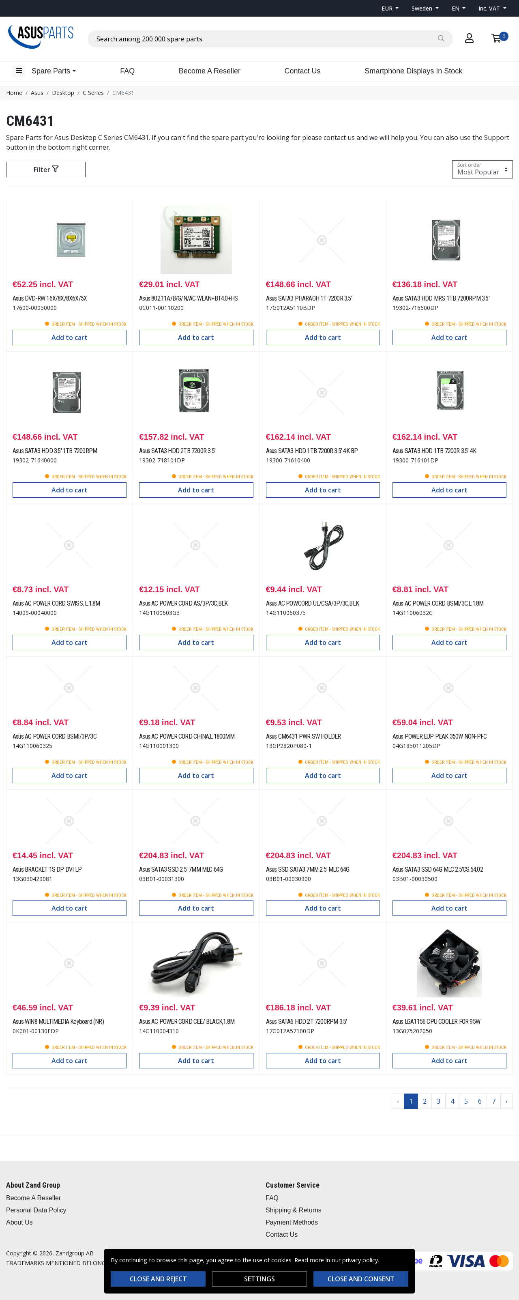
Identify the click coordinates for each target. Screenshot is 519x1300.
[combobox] (270, 39)
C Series (93, 93)
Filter (46, 169)
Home (14, 93)
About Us (19, 1222)
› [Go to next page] (507, 1101)
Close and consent (361, 1278)
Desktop (63, 93)
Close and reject (158, 1278)
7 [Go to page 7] (493, 1101)
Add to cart (69, 337)
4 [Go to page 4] (452, 1101)
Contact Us (303, 71)
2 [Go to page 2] (425, 1101)
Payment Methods (292, 1222)
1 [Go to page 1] (411, 1101)
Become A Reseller (209, 71)
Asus (37, 93)
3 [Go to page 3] (438, 1101)
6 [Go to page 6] (480, 1101)
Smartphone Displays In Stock (413, 71)
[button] (390, 8)
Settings (259, 1278)
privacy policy (360, 1260)
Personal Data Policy (36, 1210)
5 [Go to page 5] (466, 1101)
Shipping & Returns (294, 1210)
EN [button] (456, 8)
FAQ (127, 71)
